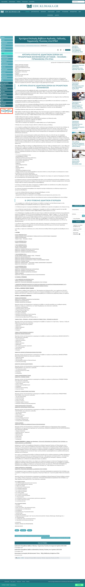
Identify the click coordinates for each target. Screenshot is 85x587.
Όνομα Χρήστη (75, 209)
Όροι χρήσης (13, 581)
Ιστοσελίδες (31, 1)
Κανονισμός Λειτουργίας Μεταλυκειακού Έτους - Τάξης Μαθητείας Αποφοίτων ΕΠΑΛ (37, 553)
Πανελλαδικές (51, 11)
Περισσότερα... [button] (13, 584)
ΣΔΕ (2, 80)
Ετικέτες (23, 581)
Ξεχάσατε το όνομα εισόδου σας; (77, 229)
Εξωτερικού (4, 61)
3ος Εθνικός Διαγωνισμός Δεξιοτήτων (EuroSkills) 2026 (77, 162)
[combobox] (78, 2)
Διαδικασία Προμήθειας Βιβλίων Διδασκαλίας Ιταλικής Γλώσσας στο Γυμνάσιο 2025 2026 (38, 549)
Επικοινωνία (25, 1)
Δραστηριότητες (35, 11)
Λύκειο (3, 50)
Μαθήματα (43, 11)
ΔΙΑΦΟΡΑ (57, 15)
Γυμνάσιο (4, 48)
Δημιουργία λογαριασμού (76, 233)
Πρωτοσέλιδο (4, 1)
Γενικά (3, 40)
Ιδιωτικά (3, 66)
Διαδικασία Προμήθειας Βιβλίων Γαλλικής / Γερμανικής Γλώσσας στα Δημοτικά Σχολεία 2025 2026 (40, 546)
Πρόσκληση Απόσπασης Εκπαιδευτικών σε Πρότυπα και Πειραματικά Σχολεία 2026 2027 (78, 124)
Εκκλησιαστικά (5, 64)
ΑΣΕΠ (80, 11)
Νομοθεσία (50, 15)
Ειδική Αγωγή (4, 56)
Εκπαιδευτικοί (73, 11)
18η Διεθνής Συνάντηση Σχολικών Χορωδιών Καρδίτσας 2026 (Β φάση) (78, 144)
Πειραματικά (4, 77)
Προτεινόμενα (12, 1)
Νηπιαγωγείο (4, 42)
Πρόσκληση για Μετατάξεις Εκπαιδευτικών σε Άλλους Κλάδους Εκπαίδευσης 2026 (77, 105)
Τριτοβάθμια (65, 11)
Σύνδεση (78, 221)
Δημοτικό (4, 45)
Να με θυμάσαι (77, 218)
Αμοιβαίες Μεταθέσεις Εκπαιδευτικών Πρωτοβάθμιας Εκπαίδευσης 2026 (77, 49)
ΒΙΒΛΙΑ (17, 530)
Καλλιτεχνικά (4, 69)
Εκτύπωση (67, 50)
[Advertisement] (40, 25)
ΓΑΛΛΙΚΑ (29, 530)
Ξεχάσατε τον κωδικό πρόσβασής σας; (77, 226)
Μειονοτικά (4, 74)
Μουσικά (3, 72)
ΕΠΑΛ (3, 53)
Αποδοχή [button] (79, 584)
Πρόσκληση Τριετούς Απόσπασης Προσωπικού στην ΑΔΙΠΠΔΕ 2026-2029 (78, 67)
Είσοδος (27, 581)
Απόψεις (18, 1)
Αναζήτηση (19, 581)
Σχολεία (27, 11)
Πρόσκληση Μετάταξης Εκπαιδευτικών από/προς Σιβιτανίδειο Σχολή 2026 (78, 86)
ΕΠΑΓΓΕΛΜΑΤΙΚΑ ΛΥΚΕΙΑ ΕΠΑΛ (32, 45)
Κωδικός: (74, 214)
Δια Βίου (58, 11)
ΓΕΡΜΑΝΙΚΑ (23, 530)
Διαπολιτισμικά (5, 58)
